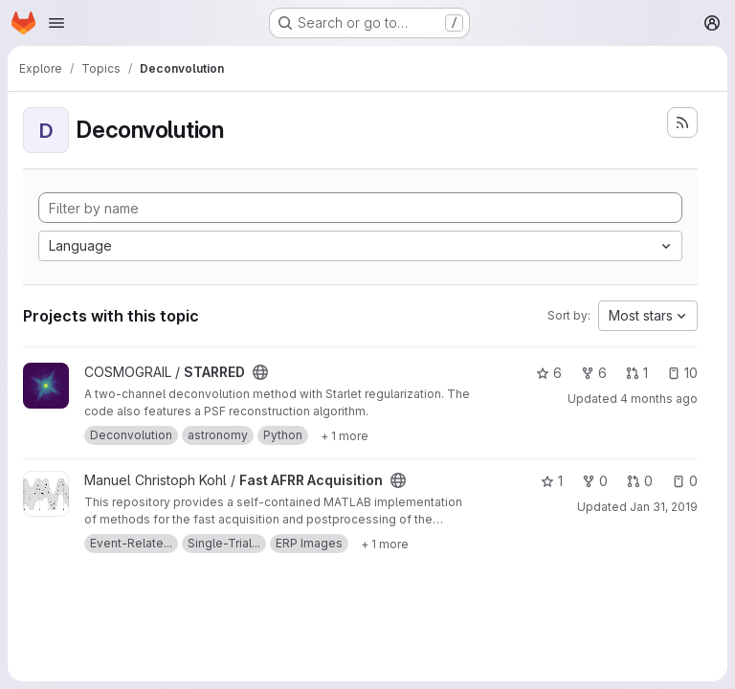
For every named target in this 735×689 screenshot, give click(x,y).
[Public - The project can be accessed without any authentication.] (260, 372)
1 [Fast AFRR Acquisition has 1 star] (552, 481)
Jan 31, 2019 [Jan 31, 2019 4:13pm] (664, 507)
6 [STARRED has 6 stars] (549, 373)
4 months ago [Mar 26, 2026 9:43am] (659, 398)
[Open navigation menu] (56, 23)
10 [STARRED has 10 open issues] (682, 373)
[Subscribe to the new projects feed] (682, 122)
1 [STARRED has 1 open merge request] (637, 373)
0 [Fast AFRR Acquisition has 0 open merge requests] (640, 481)
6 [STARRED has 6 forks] (594, 373)
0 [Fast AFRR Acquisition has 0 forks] (595, 481)
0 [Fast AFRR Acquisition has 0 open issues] (685, 481)
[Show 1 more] (344, 435)
